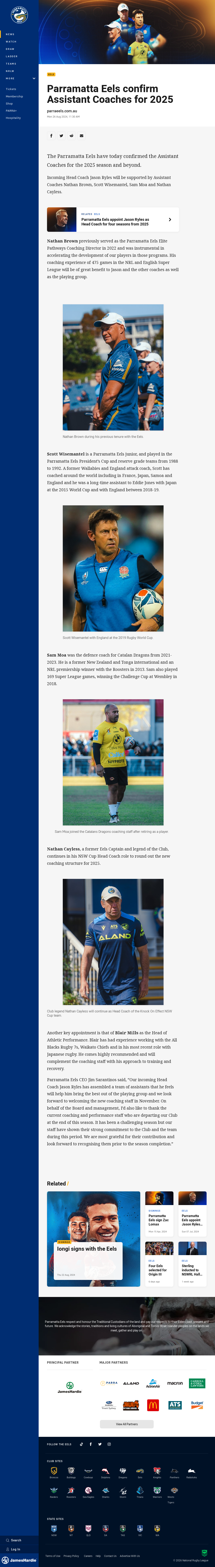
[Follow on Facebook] (90, 1444)
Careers (88, 1556)
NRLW (10, 71)
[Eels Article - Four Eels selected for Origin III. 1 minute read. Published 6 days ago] (159, 1264)
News (10, 34)
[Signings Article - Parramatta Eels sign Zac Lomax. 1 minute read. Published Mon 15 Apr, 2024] (159, 1213)
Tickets (11, 89)
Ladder (12, 56)
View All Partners (127, 1424)
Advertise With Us (130, 1556)
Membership (14, 96)
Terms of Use (52, 1556)
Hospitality (13, 118)
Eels (51, 74)
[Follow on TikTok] (81, 1444)
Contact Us (110, 1556)
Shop (9, 103)
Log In (13, 1549)
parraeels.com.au (62, 110)
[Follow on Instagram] (109, 1444)
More (20, 78)
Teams (11, 63)
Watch (11, 41)
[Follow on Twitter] (100, 1444)
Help (98, 1556)
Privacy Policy (71, 1556)
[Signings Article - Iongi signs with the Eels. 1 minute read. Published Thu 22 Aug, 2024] (93, 1239)
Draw (10, 48)
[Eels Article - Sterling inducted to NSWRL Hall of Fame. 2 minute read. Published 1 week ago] (192, 1264)
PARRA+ (11, 111)
